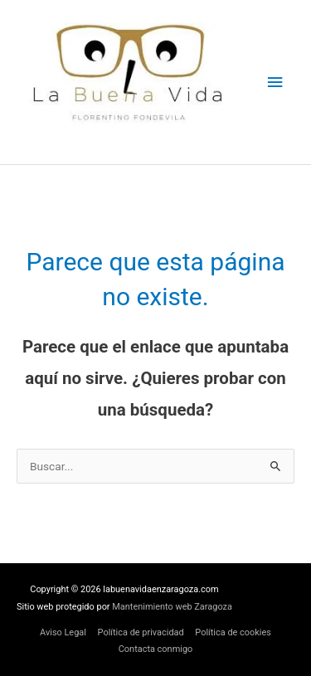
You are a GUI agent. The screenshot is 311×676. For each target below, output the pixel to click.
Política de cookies (233, 632)
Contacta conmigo (156, 649)
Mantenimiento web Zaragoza (172, 606)
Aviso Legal (63, 632)
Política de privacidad (141, 632)
